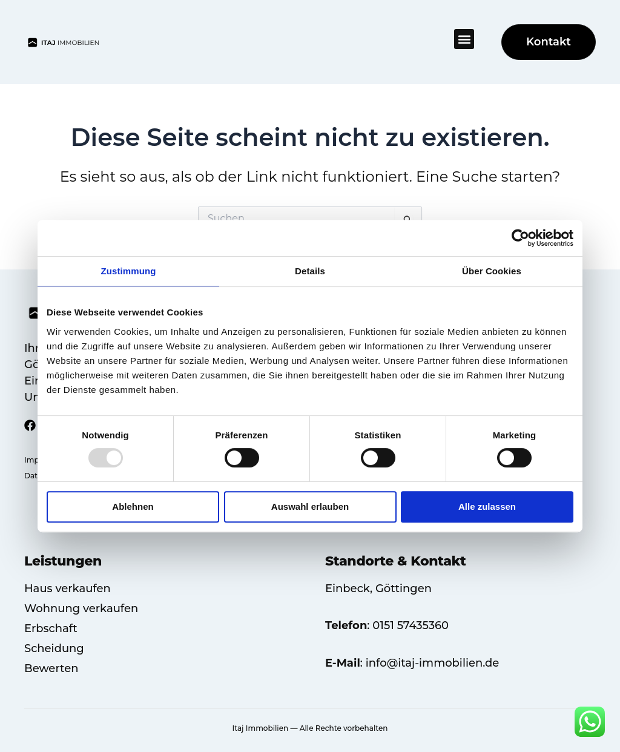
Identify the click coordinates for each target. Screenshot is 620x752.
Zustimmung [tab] (128, 271)
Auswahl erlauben (310, 506)
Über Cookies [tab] (491, 271)
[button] (464, 39)
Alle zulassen (487, 506)
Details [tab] (310, 271)
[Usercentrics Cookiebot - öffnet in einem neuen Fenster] (520, 238)
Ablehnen (132, 506)
